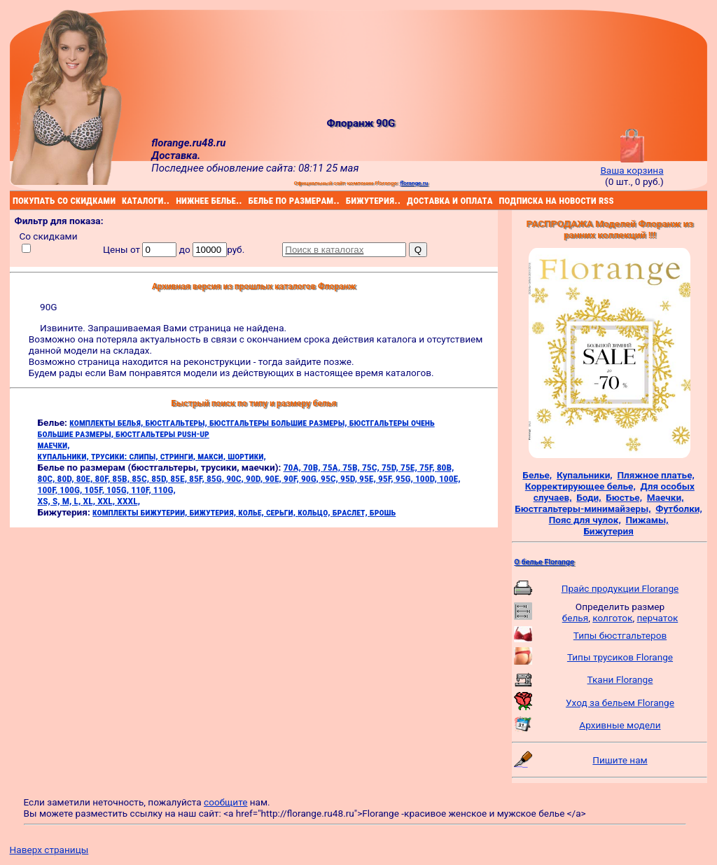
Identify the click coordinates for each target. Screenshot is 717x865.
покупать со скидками (15, 200)
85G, (216, 478)
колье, (252, 512)
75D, (391, 467)
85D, (160, 478)
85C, (141, 478)
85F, (198, 478)
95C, (330, 478)
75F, (428, 467)
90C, (236, 478)
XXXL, (128, 500)
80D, (66, 478)
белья (575, 617)
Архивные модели (619, 725)
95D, (349, 478)
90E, (274, 478)
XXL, (107, 500)
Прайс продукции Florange (620, 588)
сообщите (225, 802)
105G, (118, 489)
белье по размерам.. (251, 200)
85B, (122, 478)
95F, (387, 478)
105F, (95, 489)
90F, (292, 478)
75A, (332, 467)
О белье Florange (544, 562)
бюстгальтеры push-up (162, 433)
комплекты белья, (107, 422)
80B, (445, 467)
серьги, (282, 512)
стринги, (179, 456)
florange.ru (414, 182)
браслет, (351, 512)
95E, (368, 478)
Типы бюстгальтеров (620, 635)
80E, (85, 478)
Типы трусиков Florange (620, 657)
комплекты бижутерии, (140, 512)
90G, (311, 478)
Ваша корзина (631, 164)
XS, (45, 500)
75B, (352, 467)
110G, (164, 489)
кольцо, (315, 512)
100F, (49, 489)
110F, (142, 489)
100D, (427, 478)
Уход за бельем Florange (620, 702)
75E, (410, 467)
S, (57, 500)
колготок (612, 617)
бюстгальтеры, (177, 422)
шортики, (247, 456)
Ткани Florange (620, 679)
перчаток (657, 617)
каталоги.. (123, 200)
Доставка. (175, 155)
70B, (313, 467)
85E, (179, 478)
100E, (450, 478)
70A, (293, 467)
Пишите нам (619, 760)
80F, (104, 478)
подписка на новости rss (501, 200)
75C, (372, 467)
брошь (383, 512)
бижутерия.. (347, 200)
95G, (405, 478)
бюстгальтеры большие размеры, (279, 422)
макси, (212, 456)
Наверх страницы (49, 849)
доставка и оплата (409, 200)
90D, (255, 478)
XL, (90, 500)
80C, (47, 478)
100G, (72, 489)
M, (68, 500)
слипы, (144, 456)
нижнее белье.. (178, 200)
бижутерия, (214, 512)
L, (78, 500)
